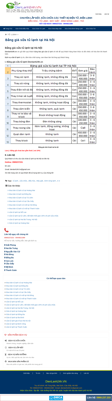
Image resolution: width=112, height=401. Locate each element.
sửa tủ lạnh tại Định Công (15, 321)
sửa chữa (22, 178)
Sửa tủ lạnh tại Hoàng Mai (17, 221)
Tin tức (38, 371)
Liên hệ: (91, 397)
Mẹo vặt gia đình (51, 371)
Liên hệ (107, 14)
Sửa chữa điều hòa (21, 28)
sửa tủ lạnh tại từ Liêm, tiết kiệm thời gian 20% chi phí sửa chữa (32, 213)
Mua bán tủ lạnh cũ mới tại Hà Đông (21, 203)
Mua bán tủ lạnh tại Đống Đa (19, 192)
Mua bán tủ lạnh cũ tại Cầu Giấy (20, 199)
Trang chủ (7, 28)
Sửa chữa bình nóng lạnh (73, 28)
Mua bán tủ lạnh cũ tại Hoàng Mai (20, 188)
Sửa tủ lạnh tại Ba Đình (14, 315)
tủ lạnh (14, 178)
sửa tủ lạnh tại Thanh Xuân (15, 325)
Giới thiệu (99, 14)
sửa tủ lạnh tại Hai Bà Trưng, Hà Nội (21, 217)
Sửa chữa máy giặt (54, 28)
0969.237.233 (104, 397)
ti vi (58, 178)
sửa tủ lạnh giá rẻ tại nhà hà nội (17, 318)
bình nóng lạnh (49, 178)
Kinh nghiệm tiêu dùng (70, 371)
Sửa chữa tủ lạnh (37, 28)
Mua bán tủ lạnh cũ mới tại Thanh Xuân (23, 206)
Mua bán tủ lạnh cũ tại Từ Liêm (19, 195)
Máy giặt (39, 178)
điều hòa (31, 178)
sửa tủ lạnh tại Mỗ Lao (16, 210)
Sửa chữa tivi (90, 28)
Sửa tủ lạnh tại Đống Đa (14, 312)
